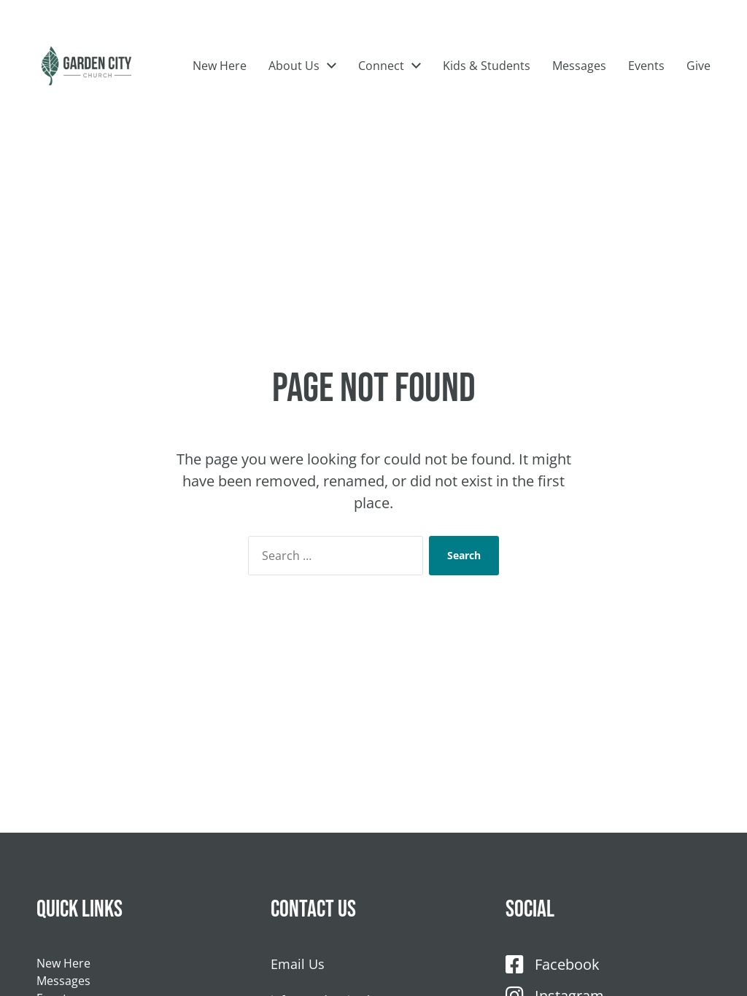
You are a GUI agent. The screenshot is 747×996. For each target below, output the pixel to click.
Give (698, 98)
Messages (684, 76)
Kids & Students (591, 76)
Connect (485, 76)
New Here (324, 76)
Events (646, 98)
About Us (398, 76)
